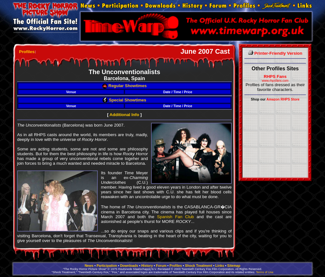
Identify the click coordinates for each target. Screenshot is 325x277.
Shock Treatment (198, 265)
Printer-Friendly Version (275, 53)
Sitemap (233, 265)
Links (219, 265)
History (147, 265)
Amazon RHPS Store (283, 99)
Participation (106, 265)
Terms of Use (264, 272)
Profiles (27, 51)
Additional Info (124, 114)
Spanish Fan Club (175, 216)
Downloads (129, 265)
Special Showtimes (124, 100)
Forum (161, 265)
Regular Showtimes (124, 85)
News (89, 265)
